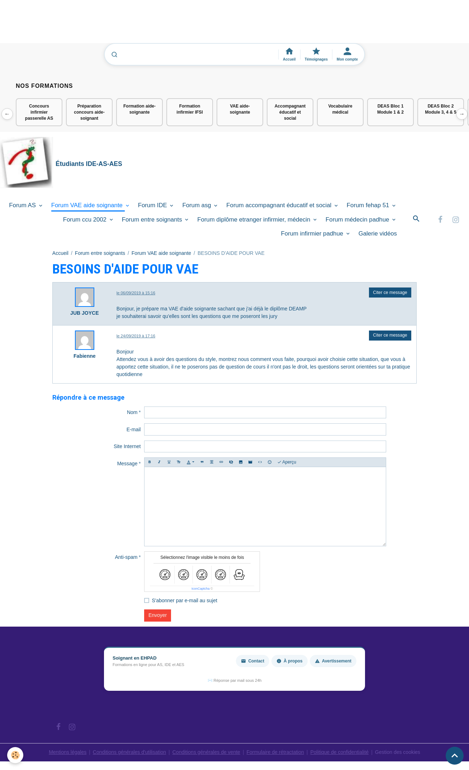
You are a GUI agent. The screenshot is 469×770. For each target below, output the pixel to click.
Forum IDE (153, 205)
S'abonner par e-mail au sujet (184, 600)
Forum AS (23, 205)
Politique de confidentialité (339, 752)
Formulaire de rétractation (275, 752)
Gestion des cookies (397, 752)
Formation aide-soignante (139, 109)
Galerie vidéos (378, 233)
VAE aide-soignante (240, 109)
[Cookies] (15, 755)
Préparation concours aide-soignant (89, 112)
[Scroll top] (455, 756)
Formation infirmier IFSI (189, 109)
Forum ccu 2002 (85, 219)
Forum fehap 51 (369, 205)
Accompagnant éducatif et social (290, 112)
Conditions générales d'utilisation (129, 752)
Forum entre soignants (153, 219)
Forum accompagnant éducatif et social (279, 205)
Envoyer (157, 615)
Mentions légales (67, 752)
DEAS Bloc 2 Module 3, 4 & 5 (440, 109)
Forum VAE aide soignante (87, 205)
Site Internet (127, 446)
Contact (252, 661)
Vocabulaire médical (340, 109)
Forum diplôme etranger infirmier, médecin (254, 219)
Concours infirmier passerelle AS (39, 112)
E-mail (134, 429)
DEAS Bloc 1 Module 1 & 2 (390, 109)
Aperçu (287, 462)
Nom (132, 412)
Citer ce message (390, 292)
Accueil (60, 253)
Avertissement (333, 661)
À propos (289, 661)
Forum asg (197, 205)
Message (127, 463)
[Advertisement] (130, 25)
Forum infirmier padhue (313, 233)
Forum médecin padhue (358, 219)
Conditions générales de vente (206, 752)
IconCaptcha (200, 588)
